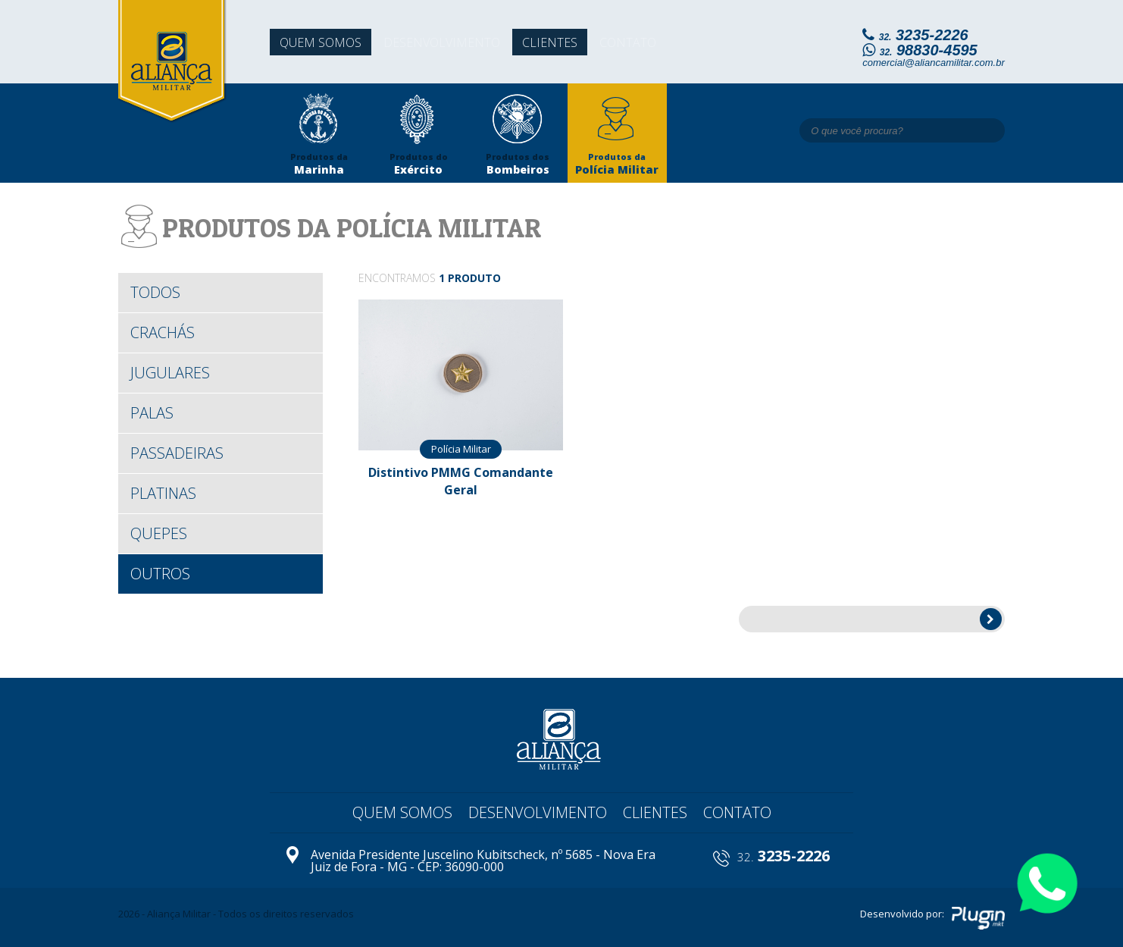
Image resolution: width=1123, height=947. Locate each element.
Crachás (162, 332)
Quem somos (321, 44)
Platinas (163, 493)
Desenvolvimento (448, 44)
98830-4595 (929, 50)
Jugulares (170, 372)
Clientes (561, 44)
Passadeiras (177, 453)
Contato (643, 44)
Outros (160, 573)
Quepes (158, 533)
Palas (152, 413)
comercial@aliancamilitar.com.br (933, 62)
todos (155, 292)
